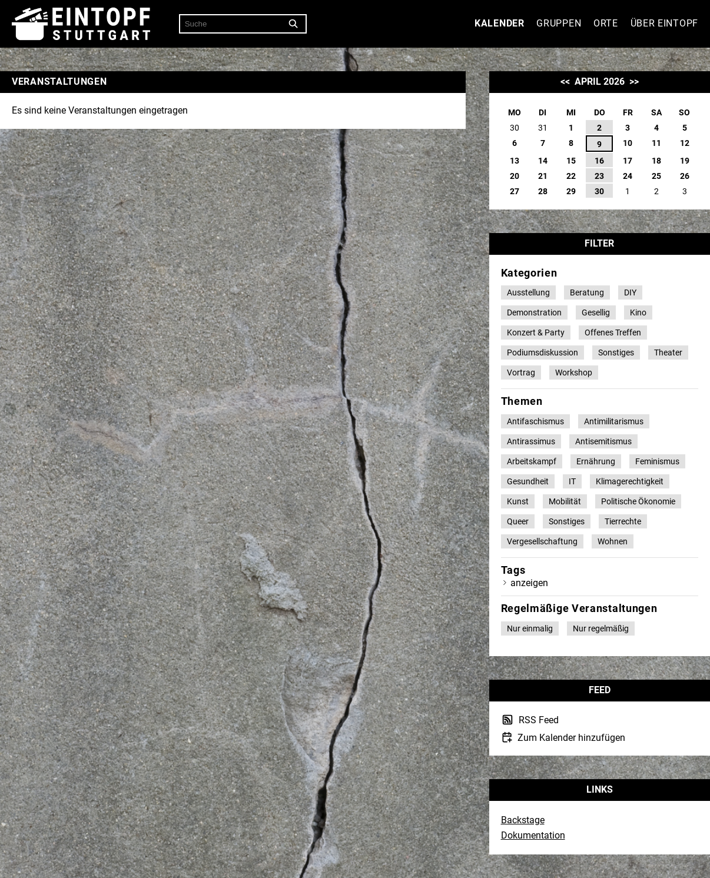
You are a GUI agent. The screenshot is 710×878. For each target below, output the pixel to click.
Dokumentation (533, 835)
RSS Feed (537, 720)
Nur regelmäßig (601, 628)
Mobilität (565, 501)
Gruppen (558, 23)
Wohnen (613, 541)
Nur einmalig (530, 628)
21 (543, 176)
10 (627, 143)
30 (599, 191)
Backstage (523, 820)
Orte (605, 23)
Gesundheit (528, 481)
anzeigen (529, 582)
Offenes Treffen (613, 332)
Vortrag (521, 372)
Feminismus (657, 461)
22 (571, 176)
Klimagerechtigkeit (629, 481)
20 (514, 176)
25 (656, 176)
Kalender (500, 23)
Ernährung (595, 461)
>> (634, 81)
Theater (668, 352)
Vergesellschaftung (542, 541)
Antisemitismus (603, 441)
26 (684, 176)
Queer (518, 521)
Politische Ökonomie (638, 501)
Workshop (573, 372)
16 (599, 160)
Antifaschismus (535, 421)
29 (571, 191)
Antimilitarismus (613, 421)
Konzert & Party (536, 332)
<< (565, 81)
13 (514, 160)
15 (571, 160)
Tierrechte (623, 521)
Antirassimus (531, 441)
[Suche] (293, 24)
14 (543, 160)
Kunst (518, 501)
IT (572, 481)
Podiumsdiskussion (542, 352)
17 (627, 160)
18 (656, 160)
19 (684, 160)
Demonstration (534, 312)
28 (543, 191)
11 (656, 143)
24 (627, 176)
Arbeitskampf (531, 461)
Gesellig (596, 312)
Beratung (587, 292)
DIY (630, 292)
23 (599, 176)
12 (684, 143)
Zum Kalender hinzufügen (570, 737)
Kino (638, 312)
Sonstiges (616, 352)
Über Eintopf (664, 23)
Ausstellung (528, 292)
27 (514, 191)
